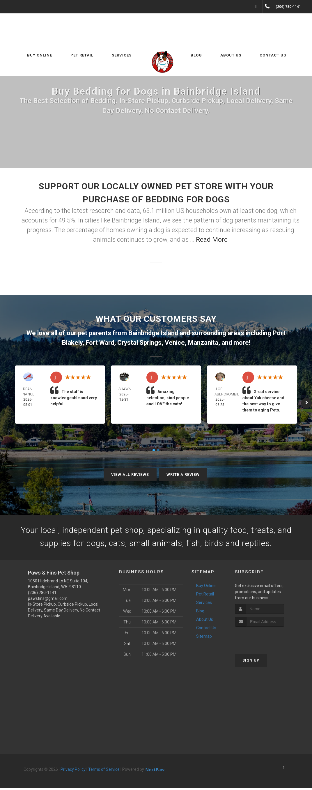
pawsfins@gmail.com (48, 600)
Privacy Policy (73, 771)
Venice (175, 342)
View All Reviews (130, 474)
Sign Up (251, 662)
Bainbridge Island (153, 333)
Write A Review (183, 474)
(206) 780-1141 (42, 594)
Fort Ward (100, 342)
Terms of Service (104, 771)
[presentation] (266, 639)
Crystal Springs (139, 342)
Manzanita (203, 342)
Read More (212, 239)
